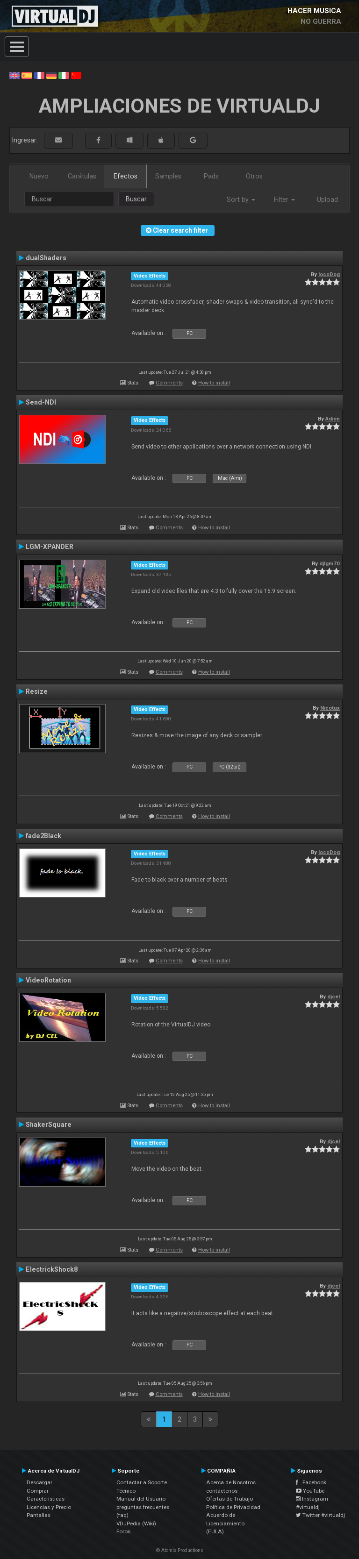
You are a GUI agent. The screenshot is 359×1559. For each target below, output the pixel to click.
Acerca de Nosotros (231, 1482)
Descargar (39, 1482)
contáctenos (221, 1491)
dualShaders (46, 258)
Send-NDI (41, 402)
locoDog (329, 274)
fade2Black (43, 836)
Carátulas (82, 176)
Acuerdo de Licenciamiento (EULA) (225, 1523)
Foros (123, 1531)
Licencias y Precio (49, 1507)
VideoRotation (48, 980)
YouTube (310, 1491)
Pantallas (38, 1515)
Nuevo (39, 176)
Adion (332, 418)
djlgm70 (329, 563)
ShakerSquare (49, 1124)
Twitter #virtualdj (320, 1515)
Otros (254, 176)
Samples (168, 176)
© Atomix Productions (179, 1550)
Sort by (241, 199)
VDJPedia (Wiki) (136, 1523)
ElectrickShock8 (52, 1269)
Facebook (311, 1482)
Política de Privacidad (233, 1507)
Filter (284, 199)
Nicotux (330, 708)
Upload (327, 199)
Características (46, 1498)
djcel (333, 996)
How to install (214, 383)
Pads (211, 176)
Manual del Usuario (140, 1498)
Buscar (136, 199)
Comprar (38, 1491)
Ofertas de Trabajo (229, 1498)
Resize (37, 691)
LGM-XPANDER (49, 546)
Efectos (125, 176)
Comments (169, 383)
